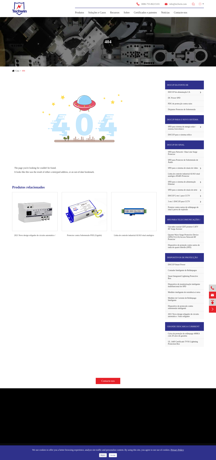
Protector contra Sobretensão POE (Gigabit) (84, 235)
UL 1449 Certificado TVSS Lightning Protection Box (183, 343)
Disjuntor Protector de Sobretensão (182, 109)
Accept (112, 455)
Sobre (127, 12)
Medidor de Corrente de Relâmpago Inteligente (182, 299)
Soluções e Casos (97, 12)
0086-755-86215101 (148, 4)
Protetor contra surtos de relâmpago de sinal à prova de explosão (183, 208)
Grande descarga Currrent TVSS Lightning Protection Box (185, 328)
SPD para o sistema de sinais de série (182, 190)
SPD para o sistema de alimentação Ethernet (182, 183)
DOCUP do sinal (176, 145)
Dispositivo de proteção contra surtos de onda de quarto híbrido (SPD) (184, 246)
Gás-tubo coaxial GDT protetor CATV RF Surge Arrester (183, 228)
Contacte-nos (180, 12)
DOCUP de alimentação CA (179, 92)
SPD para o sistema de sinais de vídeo (183, 168)
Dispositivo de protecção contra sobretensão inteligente (180, 307)
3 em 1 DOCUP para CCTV (179, 201)
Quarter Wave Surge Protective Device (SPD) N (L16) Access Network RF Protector (183, 237)
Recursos (114, 12)
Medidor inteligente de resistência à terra (184, 292)
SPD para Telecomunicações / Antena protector (183, 221)
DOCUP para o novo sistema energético (182, 121)
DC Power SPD (174, 98)
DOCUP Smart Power (176, 265)
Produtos (79, 12)
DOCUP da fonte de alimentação (177, 86)
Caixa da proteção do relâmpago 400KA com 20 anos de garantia (184, 335)
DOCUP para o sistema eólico (180, 135)
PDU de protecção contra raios (180, 104)
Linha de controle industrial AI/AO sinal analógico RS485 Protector (134, 235)
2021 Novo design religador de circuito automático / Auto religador (34, 235)
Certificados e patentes (145, 12)
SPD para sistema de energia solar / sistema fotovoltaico (182, 128)
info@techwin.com (175, 4)
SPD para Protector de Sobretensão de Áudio (183, 161)
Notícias (165, 12)
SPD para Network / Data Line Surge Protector (182, 153)
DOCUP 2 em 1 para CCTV (179, 196)
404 (23, 71)
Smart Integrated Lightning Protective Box (183, 277)
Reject (103, 455)
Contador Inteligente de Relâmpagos (182, 270)
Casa (17, 71)
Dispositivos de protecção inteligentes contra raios (182, 259)
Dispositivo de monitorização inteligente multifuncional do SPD (184, 285)
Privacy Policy (177, 450)
